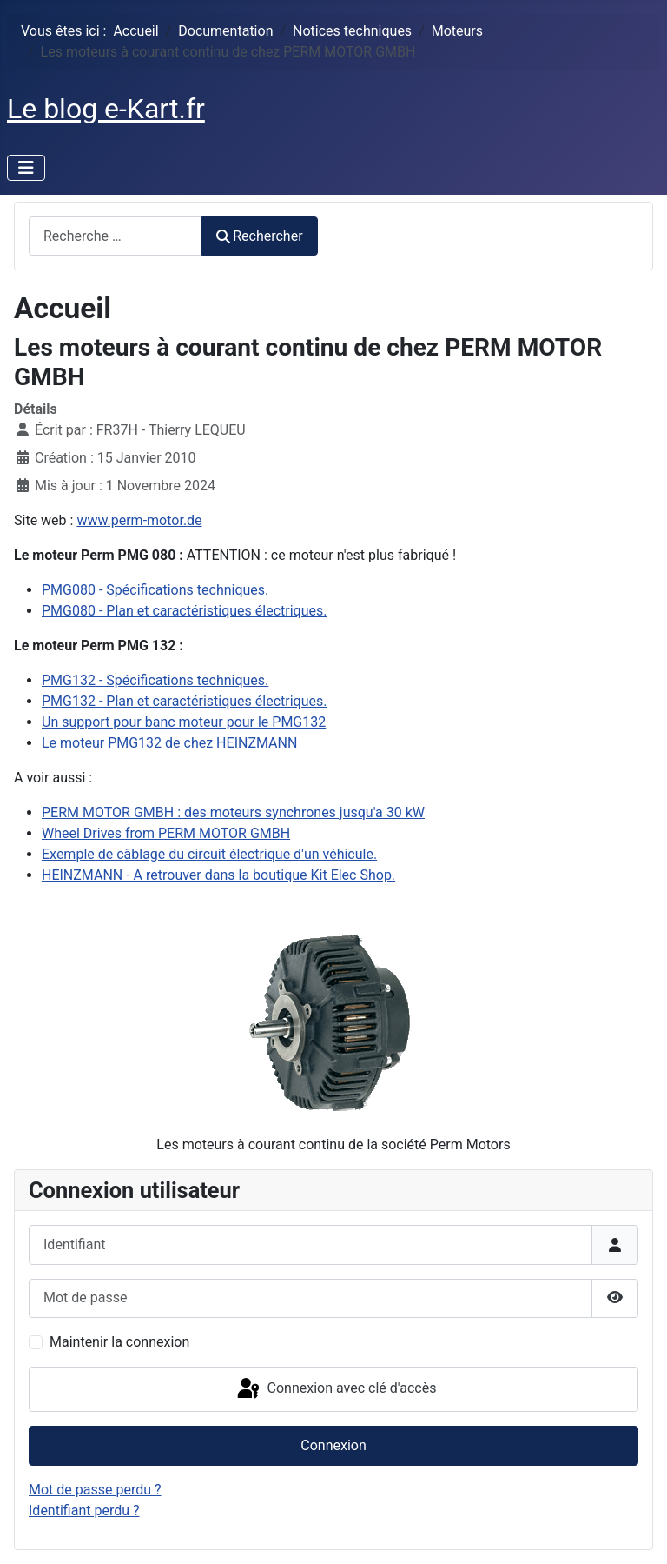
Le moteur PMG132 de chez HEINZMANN (169, 743)
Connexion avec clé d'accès (335, 1389)
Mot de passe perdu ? (95, 1489)
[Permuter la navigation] (26, 168)
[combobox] (115, 236)
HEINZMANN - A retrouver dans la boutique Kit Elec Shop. (218, 875)
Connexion (333, 1445)
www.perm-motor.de (138, 520)
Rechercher (259, 236)
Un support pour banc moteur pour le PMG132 (184, 722)
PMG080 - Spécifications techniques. (155, 590)
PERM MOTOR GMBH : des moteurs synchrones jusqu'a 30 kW (233, 812)
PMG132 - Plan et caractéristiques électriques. (184, 701)
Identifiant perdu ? (84, 1510)
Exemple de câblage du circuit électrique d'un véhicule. (209, 854)
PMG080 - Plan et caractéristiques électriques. (184, 610)
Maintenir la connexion (119, 1342)
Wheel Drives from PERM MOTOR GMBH (166, 833)
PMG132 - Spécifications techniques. (155, 680)
